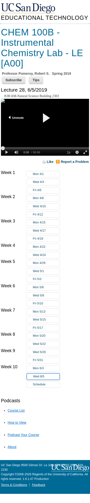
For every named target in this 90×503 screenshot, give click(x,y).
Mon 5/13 (46, 312)
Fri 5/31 (46, 360)
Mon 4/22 (46, 247)
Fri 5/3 (46, 279)
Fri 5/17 (46, 328)
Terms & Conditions (14, 485)
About (12, 447)
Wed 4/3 (46, 182)
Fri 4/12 (46, 215)
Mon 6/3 (46, 368)
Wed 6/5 (46, 377)
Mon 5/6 (46, 287)
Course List (16, 410)
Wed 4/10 (46, 206)
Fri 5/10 (46, 304)
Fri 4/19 (46, 239)
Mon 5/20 (46, 336)
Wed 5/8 (46, 296)
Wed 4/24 (46, 255)
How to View (17, 422)
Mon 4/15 (46, 223)
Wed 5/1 (46, 271)
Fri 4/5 (46, 190)
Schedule (39, 384)
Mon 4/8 (46, 198)
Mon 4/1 (46, 174)
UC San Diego (28, 8)
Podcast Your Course (23, 435)
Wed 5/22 (46, 344)
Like (50, 162)
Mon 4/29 (46, 263)
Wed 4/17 (46, 231)
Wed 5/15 (46, 320)
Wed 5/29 (46, 352)
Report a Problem (75, 162)
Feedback (38, 485)
